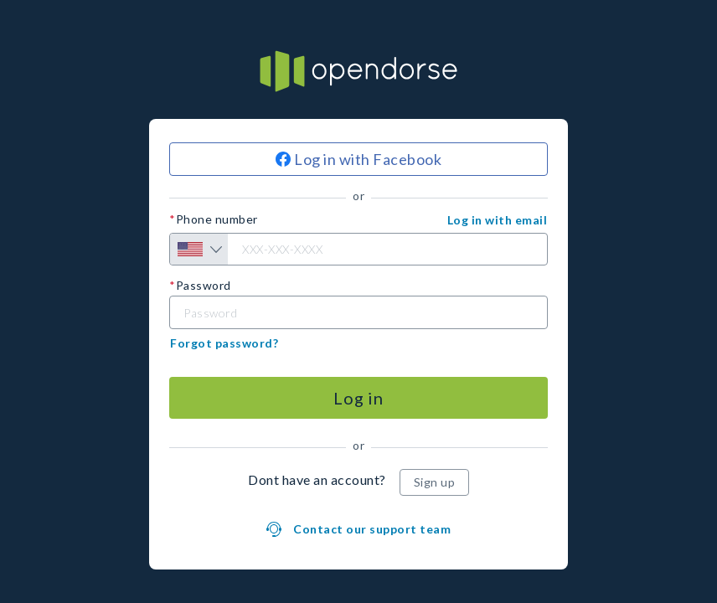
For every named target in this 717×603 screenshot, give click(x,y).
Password (203, 285)
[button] (497, 220)
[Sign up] (435, 482)
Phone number (217, 219)
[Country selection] (199, 249)
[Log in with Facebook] (358, 159)
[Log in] (358, 398)
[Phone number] (358, 249)
